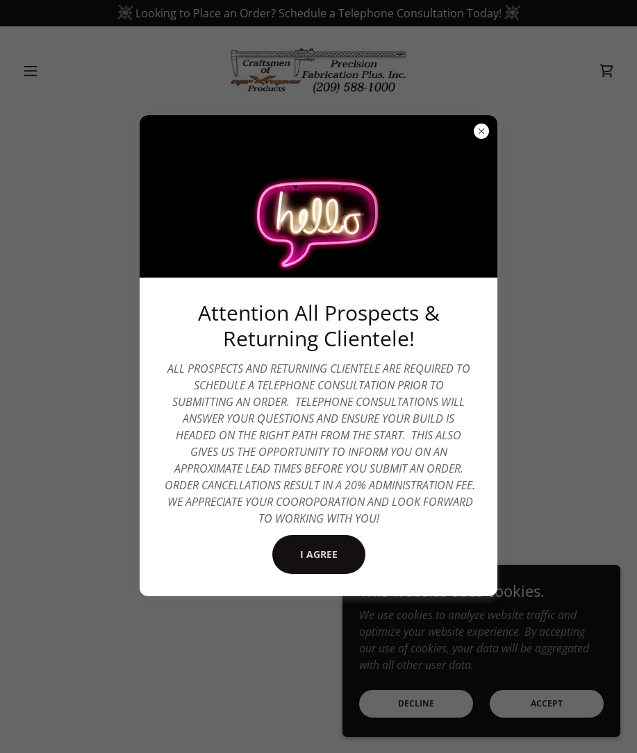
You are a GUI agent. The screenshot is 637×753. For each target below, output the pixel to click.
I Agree (319, 554)
